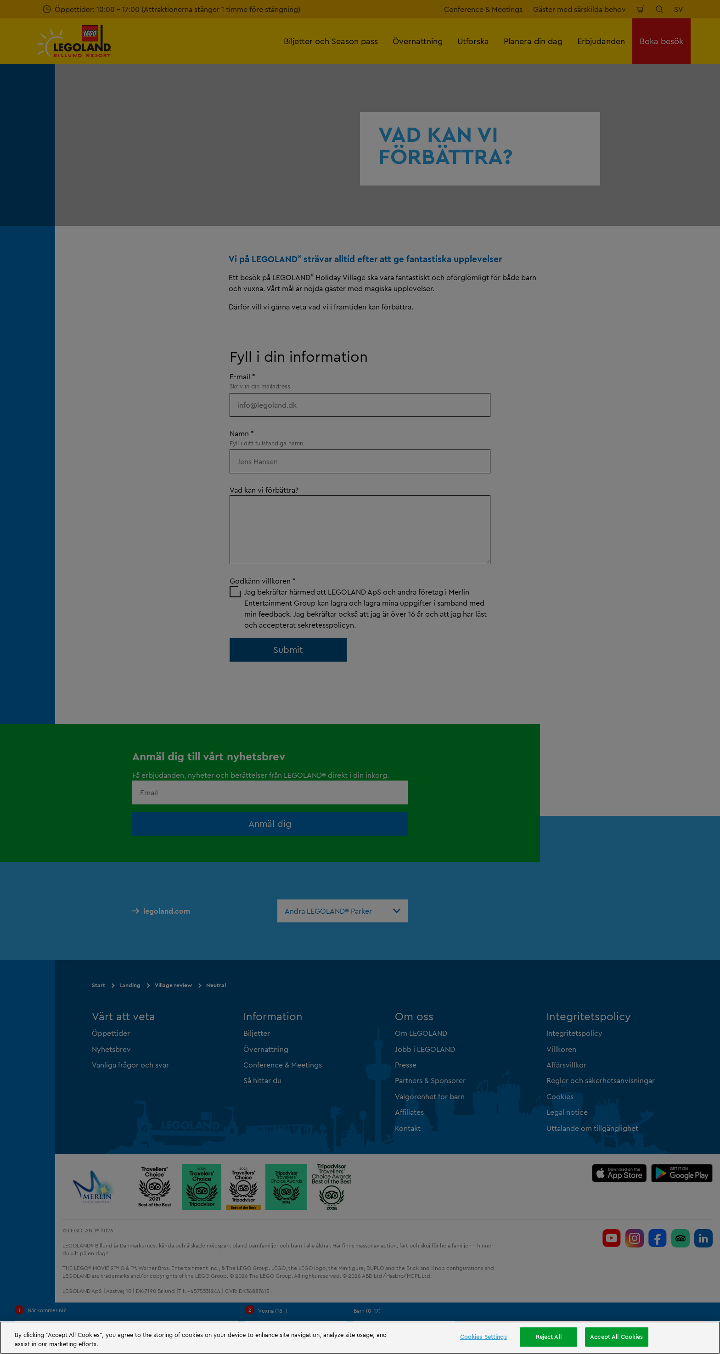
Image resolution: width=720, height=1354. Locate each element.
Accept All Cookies (616, 1336)
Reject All (549, 1336)
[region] (360, 1337)
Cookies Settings (483, 1336)
